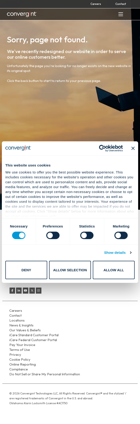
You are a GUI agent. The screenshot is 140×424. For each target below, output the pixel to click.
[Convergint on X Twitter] (32, 291)
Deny (26, 270)
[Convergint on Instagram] (38, 291)
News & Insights (21, 325)
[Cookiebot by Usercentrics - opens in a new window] (102, 148)
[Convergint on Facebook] (12, 291)
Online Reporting (22, 364)
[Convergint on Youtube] (25, 291)
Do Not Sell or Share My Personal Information (44, 374)
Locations (17, 320)
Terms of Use (19, 349)
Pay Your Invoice (22, 345)
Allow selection (70, 270)
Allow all (113, 270)
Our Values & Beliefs (25, 330)
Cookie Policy (19, 359)
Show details (115, 252)
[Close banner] (133, 148)
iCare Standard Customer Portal (34, 335)
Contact (120, 4)
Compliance (18, 369)
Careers (95, 4)
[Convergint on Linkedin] (19, 291)
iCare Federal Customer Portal (33, 340)
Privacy (15, 354)
